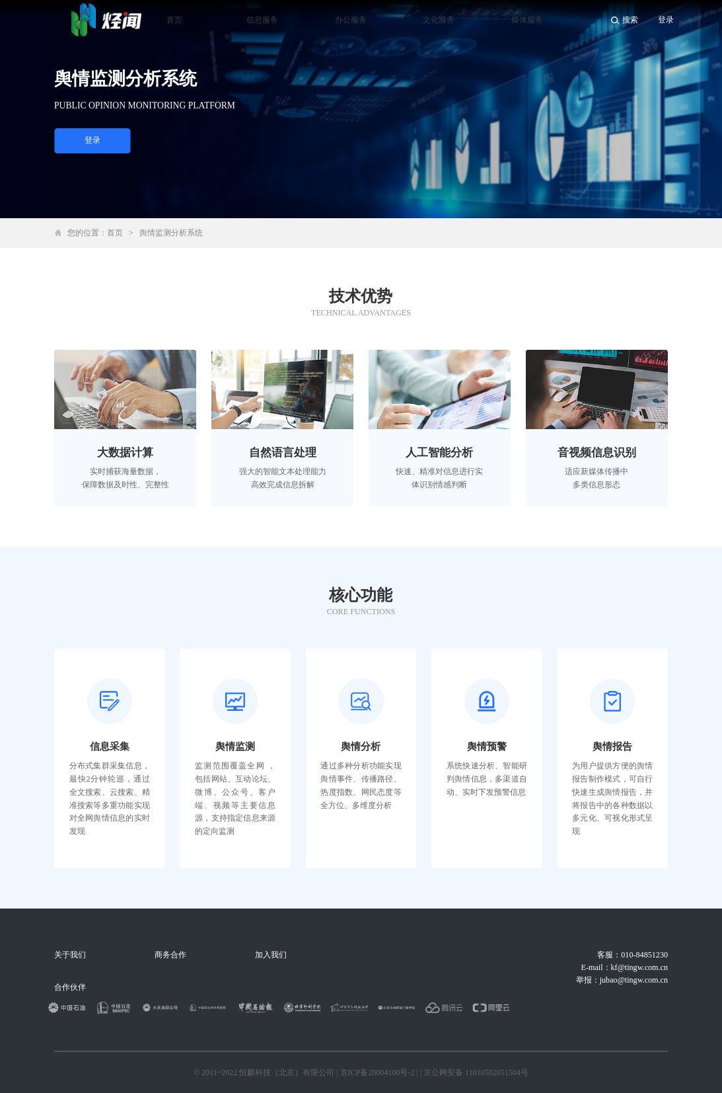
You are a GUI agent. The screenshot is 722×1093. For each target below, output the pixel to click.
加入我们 (271, 954)
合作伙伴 (70, 987)
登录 (92, 140)
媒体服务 (527, 19)
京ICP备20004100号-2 (377, 1072)
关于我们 (70, 954)
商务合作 (170, 954)
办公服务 (350, 19)
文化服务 (438, 19)
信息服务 (262, 19)
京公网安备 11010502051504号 (475, 1072)
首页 (174, 19)
